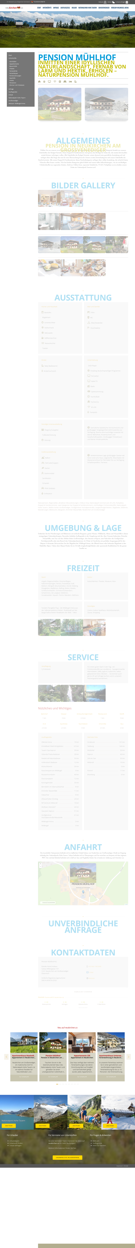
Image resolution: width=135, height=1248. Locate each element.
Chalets (11, 68)
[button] (6, 1137)
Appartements (14, 64)
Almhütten (12, 61)
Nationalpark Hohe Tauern (17, 98)
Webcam (96, 1221)
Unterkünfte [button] (47, 8)
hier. (75, 1228)
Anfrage (56, 8)
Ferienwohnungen (15, 76)
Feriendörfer (13, 71)
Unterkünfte (12, 58)
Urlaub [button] (74, 8)
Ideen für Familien (99, 1226)
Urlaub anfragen (15, 1226)
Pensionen (12, 83)
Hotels (11, 80)
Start (39, 8)
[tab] (57, 1164)
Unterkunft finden (16, 1223)
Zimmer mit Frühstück (16, 85)
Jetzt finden (9, 1206)
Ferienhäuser (13, 73)
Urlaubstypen (14, 1221)
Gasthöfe (12, 78)
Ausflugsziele (13, 92)
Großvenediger (103, 8)
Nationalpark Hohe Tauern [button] (87, 8)
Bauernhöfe (13, 66)
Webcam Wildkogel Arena (120, 8)
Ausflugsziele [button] (65, 8)
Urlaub (11, 95)
